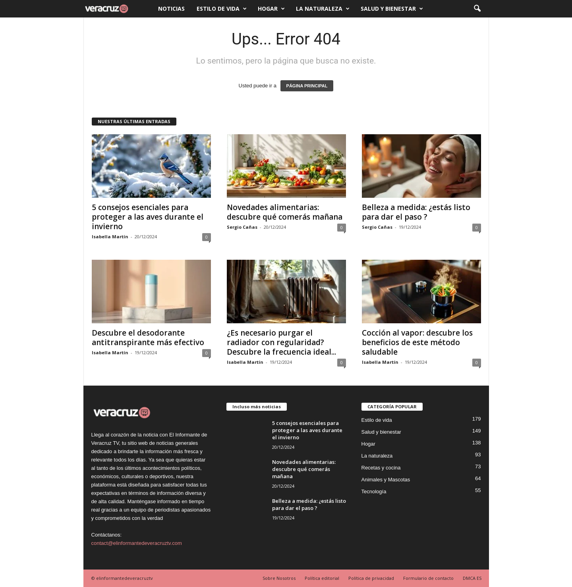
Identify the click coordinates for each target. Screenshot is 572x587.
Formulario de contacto (428, 578)
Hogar (271, 8)
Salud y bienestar (392, 8)
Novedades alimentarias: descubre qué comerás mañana (284, 212)
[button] (477, 8)
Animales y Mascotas (385, 480)
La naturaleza (323, 8)
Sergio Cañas (242, 227)
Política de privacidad (371, 578)
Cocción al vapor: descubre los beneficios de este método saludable (417, 342)
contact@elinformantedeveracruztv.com (136, 543)
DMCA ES (472, 578)
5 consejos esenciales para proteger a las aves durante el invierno (147, 217)
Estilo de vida (222, 8)
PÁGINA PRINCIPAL (307, 85)
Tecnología (373, 491)
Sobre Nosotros (279, 578)
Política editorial (322, 578)
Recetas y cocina (381, 468)
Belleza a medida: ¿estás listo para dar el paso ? (416, 212)
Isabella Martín (110, 236)
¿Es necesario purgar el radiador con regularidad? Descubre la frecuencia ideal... (281, 342)
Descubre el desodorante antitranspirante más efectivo (148, 338)
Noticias (171, 8)
